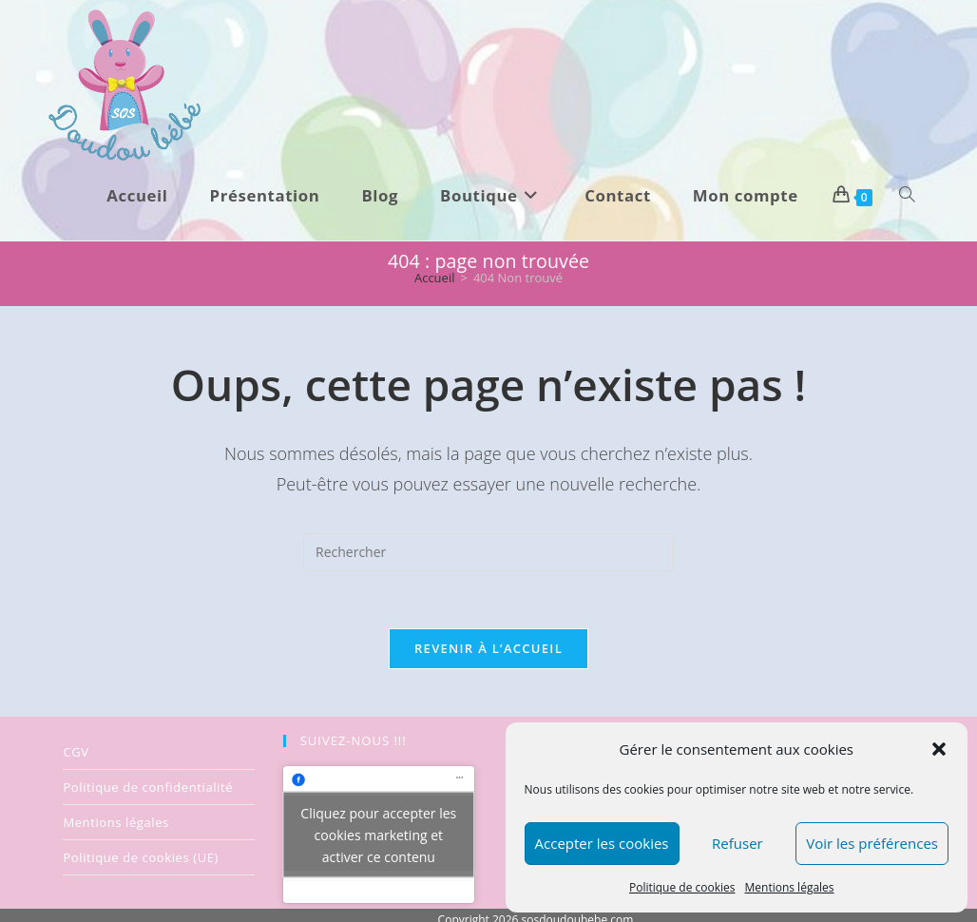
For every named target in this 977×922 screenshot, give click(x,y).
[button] (938, 749)
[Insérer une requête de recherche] (488, 552)
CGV (75, 751)
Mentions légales (789, 887)
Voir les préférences (872, 843)
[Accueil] (434, 277)
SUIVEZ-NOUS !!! (353, 740)
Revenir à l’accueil (488, 648)
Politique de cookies (682, 887)
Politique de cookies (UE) (141, 857)
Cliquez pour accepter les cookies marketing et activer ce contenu (378, 835)
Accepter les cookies (602, 843)
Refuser (737, 843)
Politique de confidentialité (148, 787)
